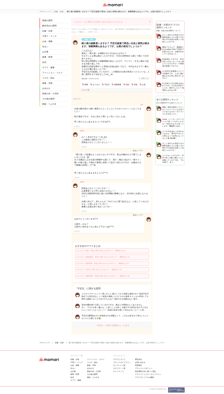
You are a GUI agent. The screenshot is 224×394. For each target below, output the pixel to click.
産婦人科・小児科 (50, 93)
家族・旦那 (47, 83)
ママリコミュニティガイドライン (148, 374)
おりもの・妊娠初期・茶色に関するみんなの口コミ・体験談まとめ (103, 263)
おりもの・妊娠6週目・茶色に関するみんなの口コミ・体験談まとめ (103, 257)
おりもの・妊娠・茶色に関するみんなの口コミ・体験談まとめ (101, 251)
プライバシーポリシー (143, 368)
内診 (127, 85)
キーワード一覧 (119, 365)
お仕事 (45, 52)
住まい (45, 46)
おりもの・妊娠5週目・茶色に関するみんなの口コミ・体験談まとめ (103, 276)
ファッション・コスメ (52, 72)
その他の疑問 (48, 99)
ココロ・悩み (48, 78)
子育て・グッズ (49, 36)
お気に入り (145, 78)
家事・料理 (47, 57)
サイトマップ (118, 371)
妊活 (44, 62)
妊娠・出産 (47, 31)
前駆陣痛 (117, 85)
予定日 (107, 85)
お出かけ (46, 88)
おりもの (96, 85)
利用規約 (138, 365)
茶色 (135, 85)
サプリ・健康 (48, 67)
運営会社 (138, 359)
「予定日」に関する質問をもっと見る (112, 325)
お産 (144, 85)
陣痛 (86, 85)
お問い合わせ (140, 362)
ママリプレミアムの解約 (144, 377)
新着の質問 (47, 20)
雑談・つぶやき (49, 104)
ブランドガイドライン (122, 362)
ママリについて (119, 359)
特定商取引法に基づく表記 (145, 371)
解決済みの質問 (49, 26)
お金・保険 (47, 41)
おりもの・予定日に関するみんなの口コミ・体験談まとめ (99, 270)
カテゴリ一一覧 (119, 368)
